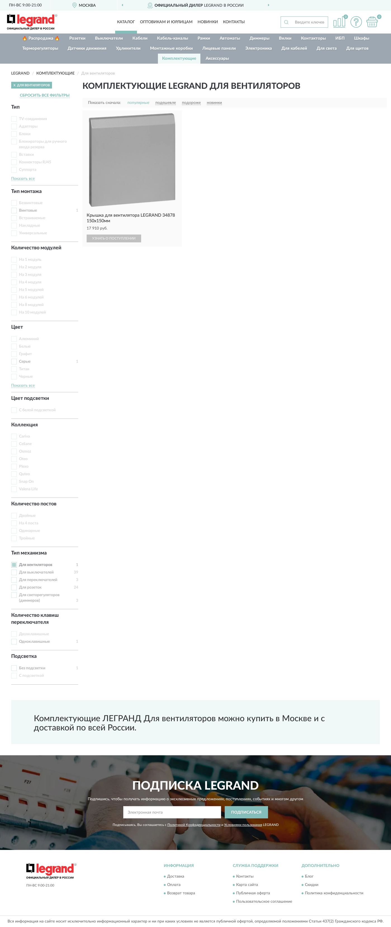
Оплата (174, 885)
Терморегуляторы (40, 48)
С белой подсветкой (37, 410)
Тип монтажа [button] (26, 191)
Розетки (77, 38)
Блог (309, 876)
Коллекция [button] (24, 424)
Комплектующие (179, 58)
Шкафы (361, 38)
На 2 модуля (30, 267)
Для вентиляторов (35, 565)
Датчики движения (87, 48)
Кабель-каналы (172, 38)
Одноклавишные (34, 642)
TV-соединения (33, 119)
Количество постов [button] (33, 503)
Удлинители (128, 48)
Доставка (175, 876)
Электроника (258, 48)
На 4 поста (28, 523)
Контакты (234, 22)
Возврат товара (181, 893)
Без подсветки (32, 668)
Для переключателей (38, 580)
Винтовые (28, 210)
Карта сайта (247, 885)
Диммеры (259, 38)
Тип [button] (15, 107)
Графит (25, 354)
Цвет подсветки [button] (30, 398)
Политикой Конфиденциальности (194, 824)
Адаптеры (28, 126)
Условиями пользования (243, 824)
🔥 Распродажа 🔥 (41, 38)
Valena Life (28, 489)
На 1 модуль (30, 260)
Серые (24, 362)
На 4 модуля (30, 282)
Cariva (24, 436)
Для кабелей (294, 48)
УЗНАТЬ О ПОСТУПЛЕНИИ (114, 238)
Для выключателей (36, 572)
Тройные (27, 538)
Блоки (24, 134)
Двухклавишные (34, 634)
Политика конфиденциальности (334, 893)
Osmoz (25, 451)
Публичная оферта (253, 893)
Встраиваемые (32, 218)
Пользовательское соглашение (264, 902)
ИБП (340, 38)
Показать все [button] (23, 179)
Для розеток (30, 587)
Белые (24, 346)
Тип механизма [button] (29, 553)
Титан (24, 369)
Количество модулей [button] (36, 247)
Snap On (26, 482)
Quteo (24, 474)
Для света (327, 48)
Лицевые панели (219, 48)
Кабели (140, 38)
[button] (356, 22)
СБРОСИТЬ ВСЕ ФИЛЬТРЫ (45, 95)
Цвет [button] (17, 327)
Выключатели (109, 38)
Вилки (285, 38)
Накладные (29, 226)
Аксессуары (217, 58)
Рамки (204, 38)
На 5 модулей (31, 290)
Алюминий (29, 339)
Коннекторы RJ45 (35, 162)
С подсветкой (31, 676)
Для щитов (357, 48)
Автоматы (230, 38)
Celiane (25, 444)
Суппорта (27, 170)
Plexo (24, 467)
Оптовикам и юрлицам (166, 22)
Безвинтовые (30, 203)
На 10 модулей (32, 312)
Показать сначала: (104, 103)
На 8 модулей (31, 305)
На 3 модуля (30, 275)
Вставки (26, 155)
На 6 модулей (31, 297)
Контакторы (313, 38)
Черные (26, 377)
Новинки (208, 22)
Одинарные (29, 531)
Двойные (27, 516)
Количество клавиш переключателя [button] (35, 619)
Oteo (23, 459)
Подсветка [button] (24, 656)
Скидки (311, 885)
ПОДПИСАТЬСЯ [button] (246, 812)
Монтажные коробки (171, 48)
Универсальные (33, 233)
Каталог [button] (126, 22)
